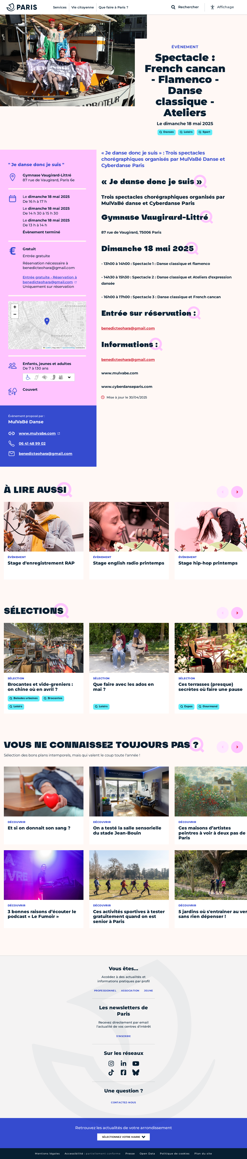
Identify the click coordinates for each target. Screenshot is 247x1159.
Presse (130, 1153)
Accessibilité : (93, 1153)
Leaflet (47, 348)
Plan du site (203, 1153)
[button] (46, 321)
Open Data (147, 1153)
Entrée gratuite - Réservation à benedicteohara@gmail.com (50, 279)
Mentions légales (47, 1153)
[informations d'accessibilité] (49, 377)
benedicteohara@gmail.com (128, 328)
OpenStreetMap (68, 348)
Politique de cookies (175, 1153)
